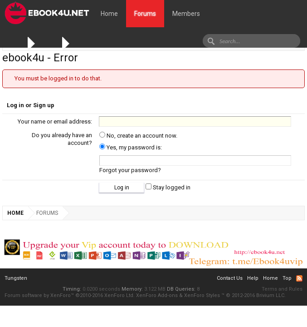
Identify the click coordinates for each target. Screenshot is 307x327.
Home (109, 13)
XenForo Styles (202, 295)
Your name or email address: (55, 121)
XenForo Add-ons (157, 295)
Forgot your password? (130, 170)
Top (287, 278)
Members (186, 13)
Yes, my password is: (130, 147)
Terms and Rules (282, 289)
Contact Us (230, 278)
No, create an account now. (138, 135)
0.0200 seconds (101, 289)
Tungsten (16, 278)
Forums (145, 13)
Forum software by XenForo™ (70, 295)
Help (252, 278)
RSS (299, 278)
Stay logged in (168, 187)
